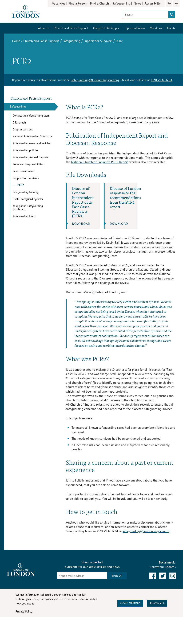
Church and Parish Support (71, 28)
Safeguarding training (25, 192)
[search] (172, 14)
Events (171, 28)
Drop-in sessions (23, 129)
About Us (44, 28)
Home (16, 41)
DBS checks (19, 122)
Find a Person (78, 3)
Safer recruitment (23, 171)
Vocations (156, 28)
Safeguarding (121, 3)
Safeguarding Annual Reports (30, 157)
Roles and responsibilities (28, 164)
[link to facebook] (152, 576)
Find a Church (99, 3)
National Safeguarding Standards (32, 136)
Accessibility (153, 3)
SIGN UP (117, 575)
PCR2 (20, 185)
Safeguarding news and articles (31, 143)
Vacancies (58, 3)
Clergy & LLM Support (106, 28)
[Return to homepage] (26, 11)
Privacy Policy (24, 611)
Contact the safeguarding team (31, 115)
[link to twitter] (162, 576)
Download (81, 223)
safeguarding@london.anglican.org (95, 80)
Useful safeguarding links (28, 199)
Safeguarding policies (25, 150)
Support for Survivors (97, 41)
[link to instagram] (172, 576)
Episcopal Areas (135, 28)
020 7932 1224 (161, 80)
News (137, 3)
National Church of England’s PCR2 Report (99, 162)
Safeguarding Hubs (24, 216)
